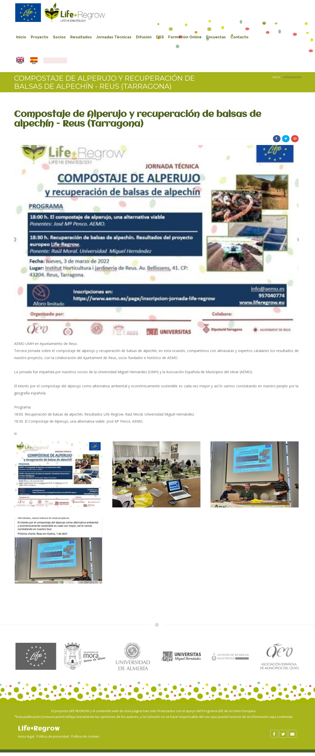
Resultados (85, 38)
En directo (56, 63)
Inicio (22, 38)
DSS (168, 38)
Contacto (252, 38)
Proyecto (41, 38)
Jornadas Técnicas (119, 38)
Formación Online (195, 38)
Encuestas (227, 38)
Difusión (151, 38)
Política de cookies (85, 739)
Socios (61, 38)
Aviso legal (26, 739)
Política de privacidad (53, 739)
